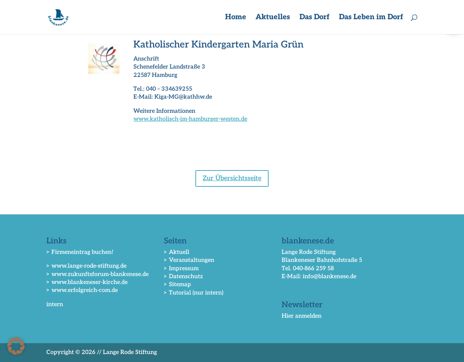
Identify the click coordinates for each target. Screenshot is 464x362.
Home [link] (235, 18)
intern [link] (54, 304)
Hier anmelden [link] (302, 316)
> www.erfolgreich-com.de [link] (82, 290)
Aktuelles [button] (273, 18)
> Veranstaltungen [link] (189, 260)
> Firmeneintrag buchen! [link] (79, 252)
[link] (59, 16)
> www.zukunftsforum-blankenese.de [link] (97, 274)
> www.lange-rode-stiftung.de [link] (86, 266)
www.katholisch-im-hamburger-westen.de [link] (190, 119)
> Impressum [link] (181, 268)
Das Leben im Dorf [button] (371, 18)
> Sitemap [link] (177, 284)
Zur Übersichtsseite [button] (232, 178)
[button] (16, 346)
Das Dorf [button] (314, 18)
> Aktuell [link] (176, 252)
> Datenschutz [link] (183, 276)
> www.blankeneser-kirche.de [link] (87, 282)
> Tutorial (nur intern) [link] (193, 292)
